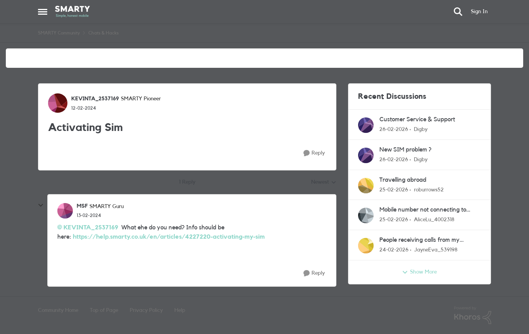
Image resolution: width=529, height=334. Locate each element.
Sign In (479, 11)
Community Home (58, 310)
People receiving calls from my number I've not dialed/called (419, 240)
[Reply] (314, 153)
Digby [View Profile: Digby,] (420, 129)
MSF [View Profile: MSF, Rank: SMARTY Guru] (82, 206)
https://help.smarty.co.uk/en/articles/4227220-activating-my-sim (169, 237)
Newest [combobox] (323, 182)
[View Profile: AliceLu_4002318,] (366, 215)
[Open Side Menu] (42, 11)
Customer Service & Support (417, 119)
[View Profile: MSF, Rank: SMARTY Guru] (65, 211)
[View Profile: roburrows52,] (366, 185)
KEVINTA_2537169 (91, 227)
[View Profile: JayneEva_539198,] (366, 245)
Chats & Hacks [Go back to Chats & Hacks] (103, 33)
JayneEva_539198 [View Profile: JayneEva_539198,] (435, 250)
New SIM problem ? (405, 149)
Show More (419, 272)
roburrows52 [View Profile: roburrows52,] (429, 189)
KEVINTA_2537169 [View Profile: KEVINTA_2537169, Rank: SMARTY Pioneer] (95, 99)
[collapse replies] (40, 205)
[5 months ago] (393, 130)
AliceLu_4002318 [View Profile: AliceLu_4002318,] (434, 219)
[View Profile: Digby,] (366, 125)
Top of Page (104, 310)
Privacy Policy (146, 310)
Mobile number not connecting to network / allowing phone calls (422, 210)
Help (179, 310)
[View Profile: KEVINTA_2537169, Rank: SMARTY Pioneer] (57, 103)
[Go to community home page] (72, 11)
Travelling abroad (402, 180)
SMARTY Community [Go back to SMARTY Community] (59, 33)
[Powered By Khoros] (472, 315)
